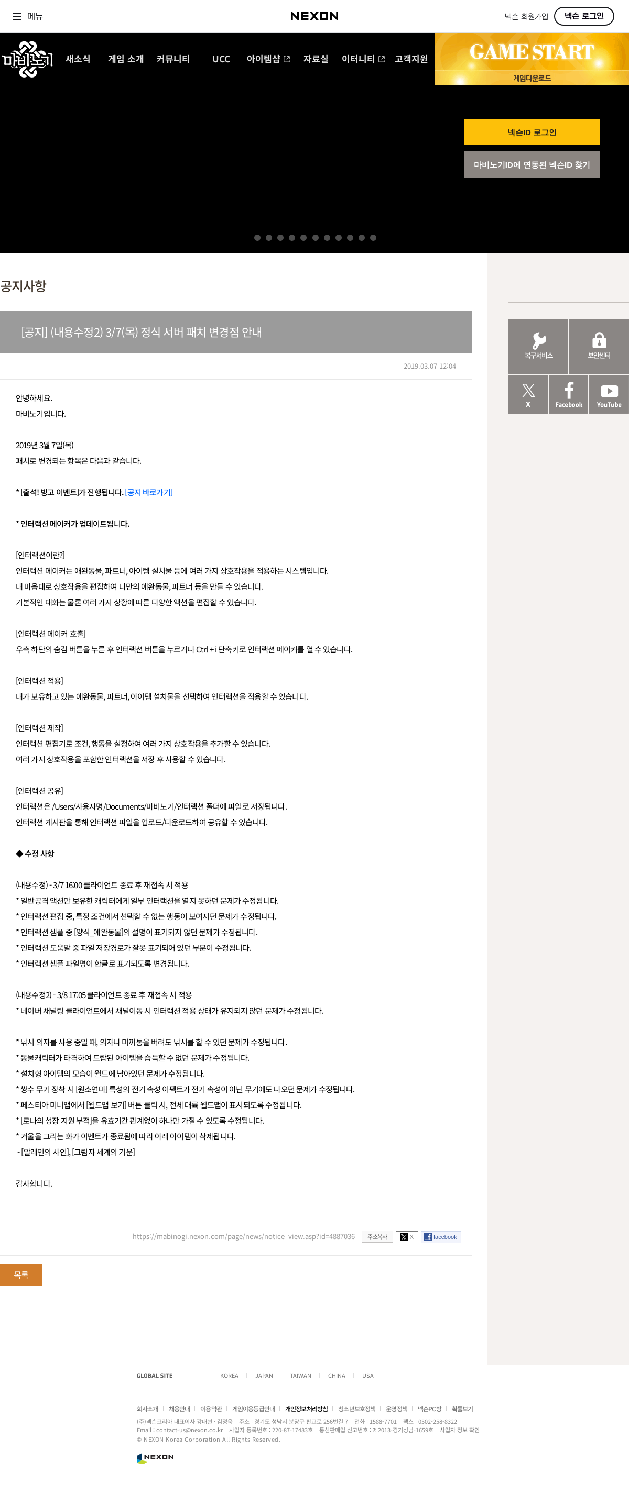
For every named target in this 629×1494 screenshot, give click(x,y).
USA (368, 1375)
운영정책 (396, 1408)
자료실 (316, 59)
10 (362, 238)
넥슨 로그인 (584, 16)
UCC (221, 59)
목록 (21, 1274)
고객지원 (411, 59)
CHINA (336, 1375)
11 (373, 238)
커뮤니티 (173, 59)
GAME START (532, 52)
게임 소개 (126, 59)
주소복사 (377, 1236)
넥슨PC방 (429, 1408)
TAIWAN (300, 1375)
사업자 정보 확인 (460, 1429)
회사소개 (147, 1408)
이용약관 (211, 1408)
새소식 (78, 59)
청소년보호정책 (356, 1408)
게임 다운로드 (532, 77)
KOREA (229, 1375)
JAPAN (264, 1375)
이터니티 (363, 59)
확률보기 (462, 1408)
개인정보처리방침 (306, 1408)
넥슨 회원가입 (526, 17)
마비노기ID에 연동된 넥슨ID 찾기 (532, 164)
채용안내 (179, 1408)
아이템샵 (268, 59)
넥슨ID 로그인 (532, 132)
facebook (445, 1237)
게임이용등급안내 (253, 1408)
